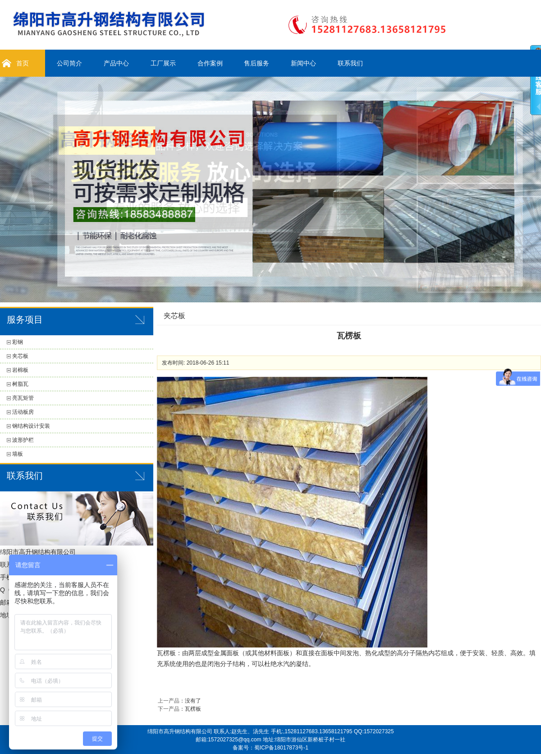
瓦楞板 (193, 709)
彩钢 (17, 342)
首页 (22, 63)
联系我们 (350, 63)
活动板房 (23, 412)
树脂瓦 (20, 384)
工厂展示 (163, 63)
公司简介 (69, 63)
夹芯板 (20, 356)
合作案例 (210, 63)
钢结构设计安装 (31, 426)
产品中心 (116, 63)
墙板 (17, 454)
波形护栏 (23, 440)
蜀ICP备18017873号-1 (281, 748)
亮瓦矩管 (23, 398)
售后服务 (256, 63)
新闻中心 (303, 63)
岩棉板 (20, 370)
